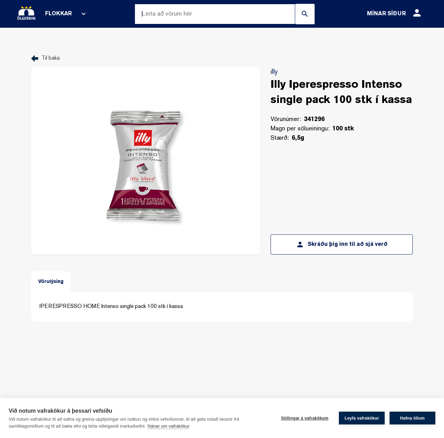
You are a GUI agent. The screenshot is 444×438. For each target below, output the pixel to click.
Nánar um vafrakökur (168, 426)
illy (274, 72)
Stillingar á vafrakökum (304, 418)
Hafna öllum (412, 418)
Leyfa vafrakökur (361, 418)
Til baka (51, 58)
